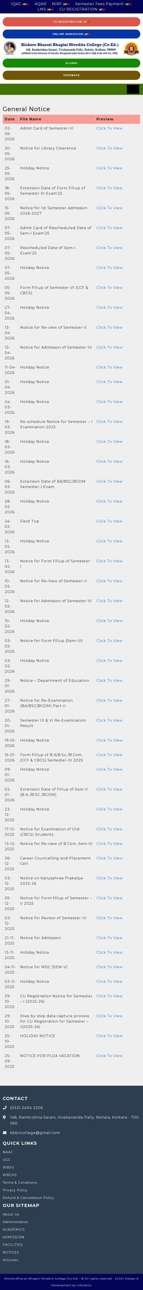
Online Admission (71, 34)
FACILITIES (13, 1245)
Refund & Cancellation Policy (28, 1198)
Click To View (109, 128)
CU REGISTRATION (82, 9)
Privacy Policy (15, 1190)
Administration (15, 1222)
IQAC (20, 4)
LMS (46, 9)
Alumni (71, 63)
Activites (10, 1260)
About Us (11, 1214)
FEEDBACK (71, 75)
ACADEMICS (14, 1230)
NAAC (8, 1152)
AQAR (40, 4)
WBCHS (10, 1175)
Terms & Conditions (20, 1183)
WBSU (8, 1167)
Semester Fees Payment (103, 4)
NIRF (61, 4)
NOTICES (11, 1252)
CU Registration (71, 21)
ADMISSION (13, 1237)
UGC (7, 1160)
